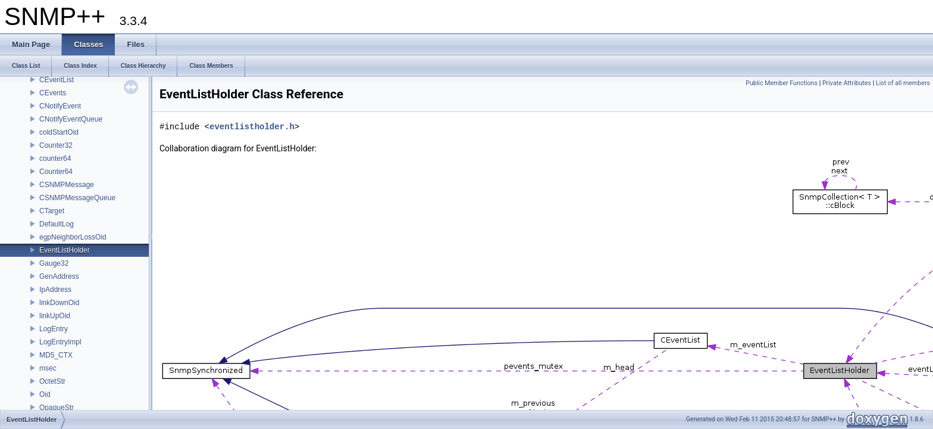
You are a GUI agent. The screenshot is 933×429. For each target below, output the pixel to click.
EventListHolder (64, 250)
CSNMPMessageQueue (77, 198)
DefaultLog (56, 224)
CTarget (51, 211)
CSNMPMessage (66, 185)
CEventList (56, 80)
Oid (45, 394)
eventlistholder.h (252, 126)
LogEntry (53, 329)
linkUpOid (54, 316)
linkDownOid (59, 303)
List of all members (903, 83)
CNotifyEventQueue (70, 119)
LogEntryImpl (60, 342)
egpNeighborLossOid (73, 237)
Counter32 (56, 145)
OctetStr (52, 381)
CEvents (52, 93)
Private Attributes (846, 83)
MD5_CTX (56, 355)
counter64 (55, 158)
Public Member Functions (782, 83)
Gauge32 (53, 263)
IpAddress (55, 289)
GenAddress (59, 276)
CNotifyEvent (60, 106)
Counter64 (56, 171)
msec (48, 368)
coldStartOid (59, 132)
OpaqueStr (56, 407)
